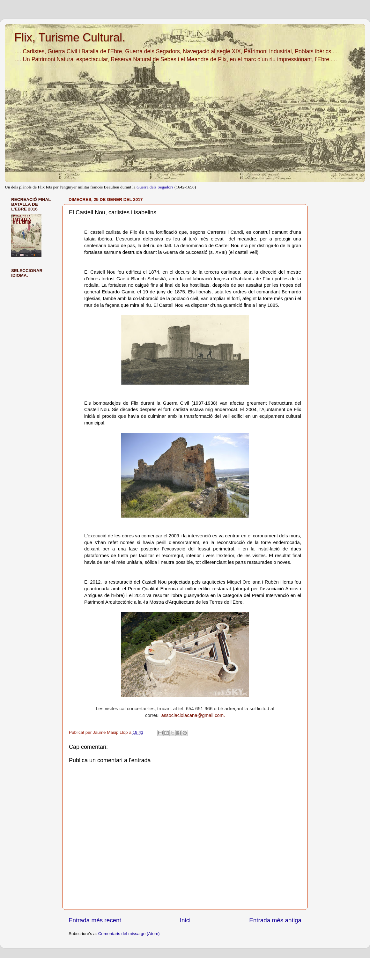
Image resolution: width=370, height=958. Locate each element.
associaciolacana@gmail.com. (193, 715)
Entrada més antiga (275, 920)
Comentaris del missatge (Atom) (129, 933)
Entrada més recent (95, 920)
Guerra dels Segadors (155, 187)
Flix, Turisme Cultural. (69, 37)
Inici (185, 920)
